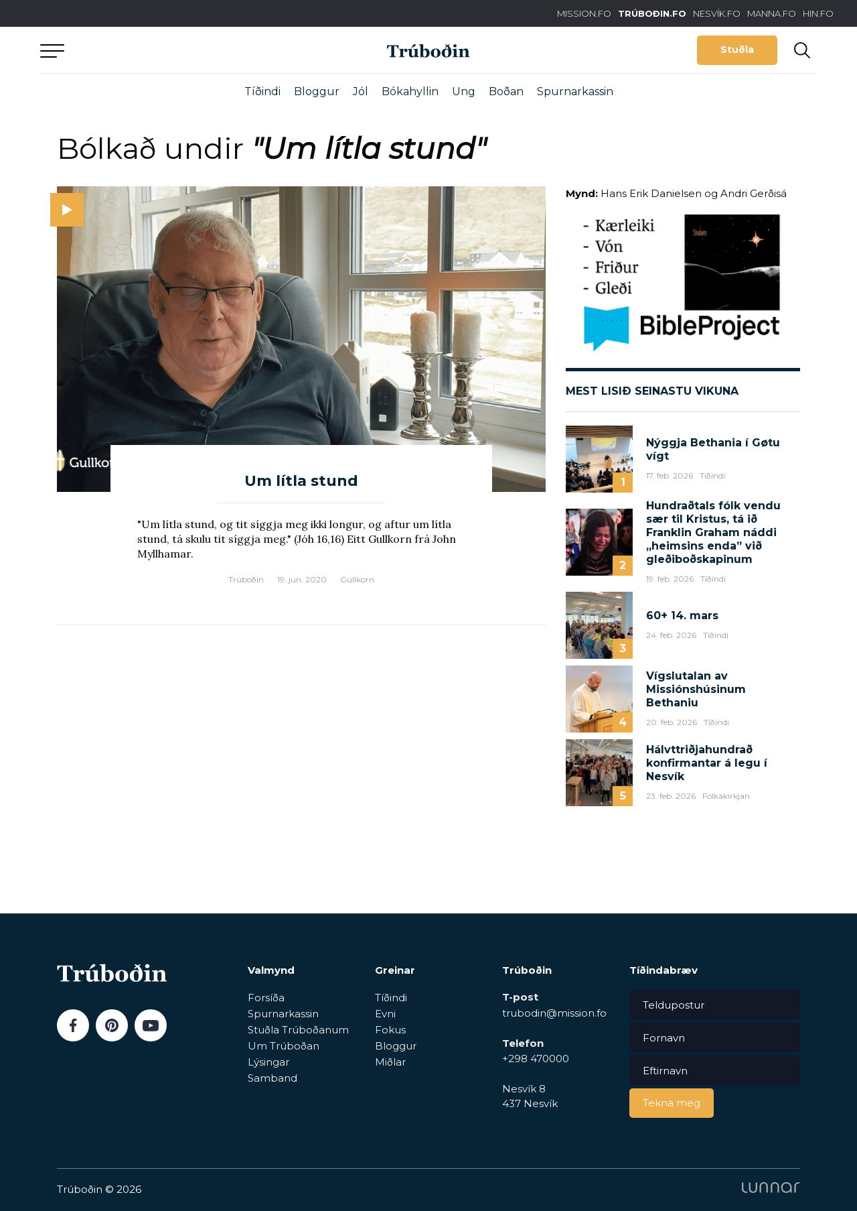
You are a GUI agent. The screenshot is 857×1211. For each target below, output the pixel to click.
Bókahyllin (410, 91)
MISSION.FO (584, 13)
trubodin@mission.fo (554, 1013)
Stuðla (737, 50)
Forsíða (266, 997)
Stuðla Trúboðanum (298, 1029)
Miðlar (390, 1062)
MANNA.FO (771, 13)
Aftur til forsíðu (164, 50)
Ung (463, 91)
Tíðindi (262, 91)
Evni (385, 1013)
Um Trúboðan (283, 1045)
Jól (360, 91)
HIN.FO (818, 13)
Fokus (390, 1029)
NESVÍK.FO (717, 13)
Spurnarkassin (575, 91)
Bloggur (316, 91)
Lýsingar (268, 1062)
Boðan (506, 91)
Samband (272, 1078)
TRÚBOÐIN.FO (652, 13)
